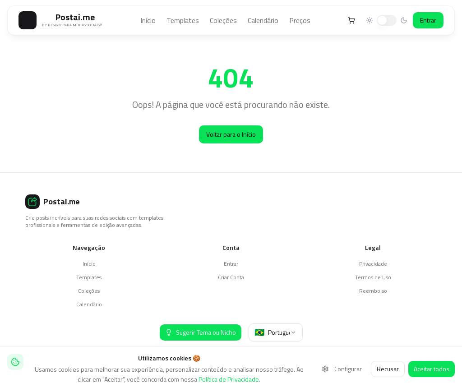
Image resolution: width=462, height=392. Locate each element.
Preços (299, 20)
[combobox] (276, 332)
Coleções (223, 20)
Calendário (263, 20)
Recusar (388, 369)
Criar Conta (231, 277)
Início (148, 20)
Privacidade (373, 263)
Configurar (342, 369)
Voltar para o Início (231, 134)
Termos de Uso (373, 277)
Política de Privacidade (229, 379)
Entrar (428, 20)
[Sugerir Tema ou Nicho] (200, 332)
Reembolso (373, 290)
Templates (182, 20)
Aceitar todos (431, 369)
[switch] (387, 20)
